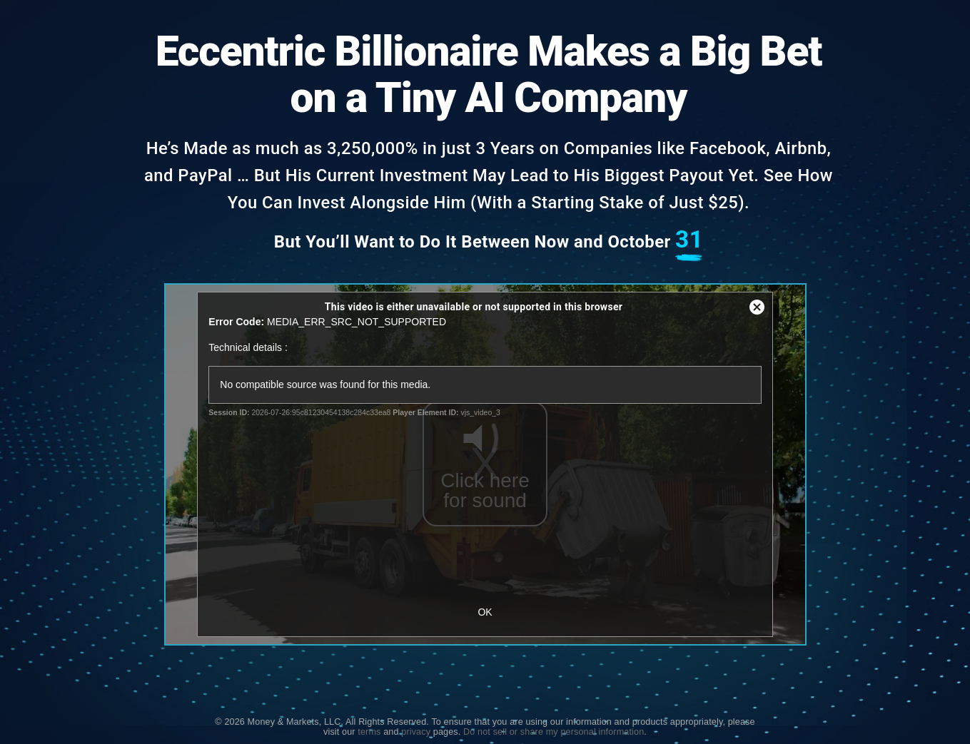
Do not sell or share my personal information (553, 732)
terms (369, 732)
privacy (415, 732)
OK (485, 612)
